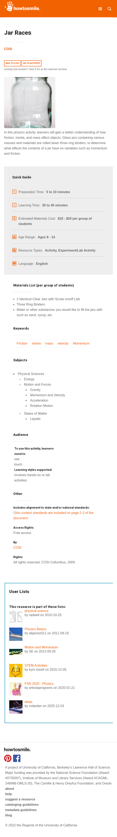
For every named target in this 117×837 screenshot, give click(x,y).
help (8, 794)
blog (8, 815)
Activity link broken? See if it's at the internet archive (35, 69)
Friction (22, 343)
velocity (63, 343)
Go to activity (31, 63)
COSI (8, 49)
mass (49, 343)
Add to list (12, 63)
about (9, 788)
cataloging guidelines (22, 804)
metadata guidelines (21, 810)
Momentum (81, 343)
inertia (36, 343)
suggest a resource (20, 799)
